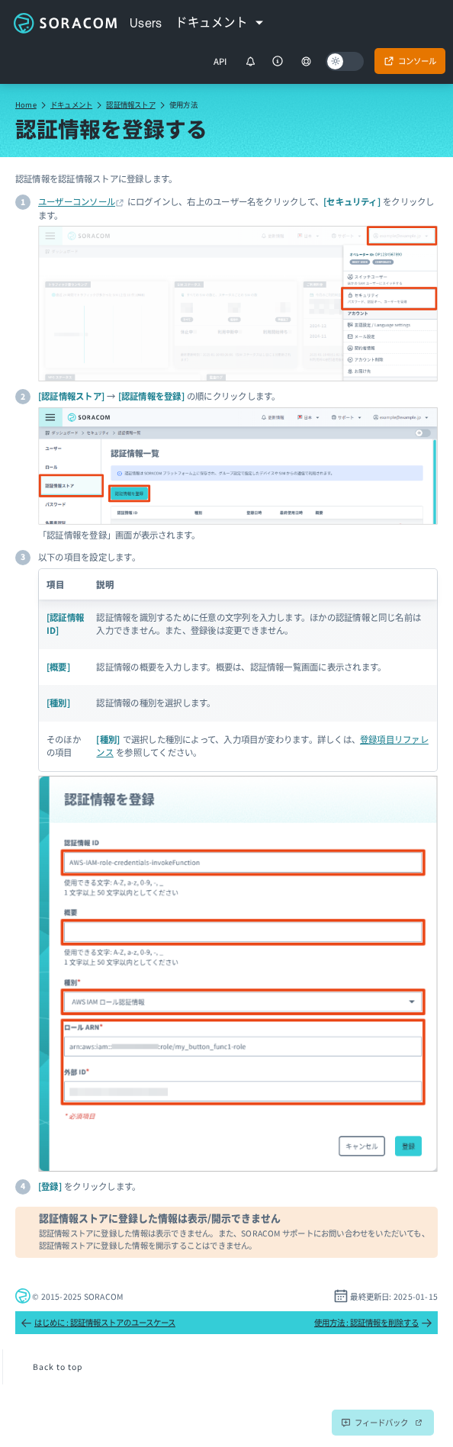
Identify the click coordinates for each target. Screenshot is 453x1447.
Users (146, 23)
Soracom (65, 23)
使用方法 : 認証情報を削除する (373, 1323)
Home (26, 104)
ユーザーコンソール (76, 201)
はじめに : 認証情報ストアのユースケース (98, 1323)
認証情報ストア (130, 104)
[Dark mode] (345, 61)
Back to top (57, 1366)
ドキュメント (71, 104)
